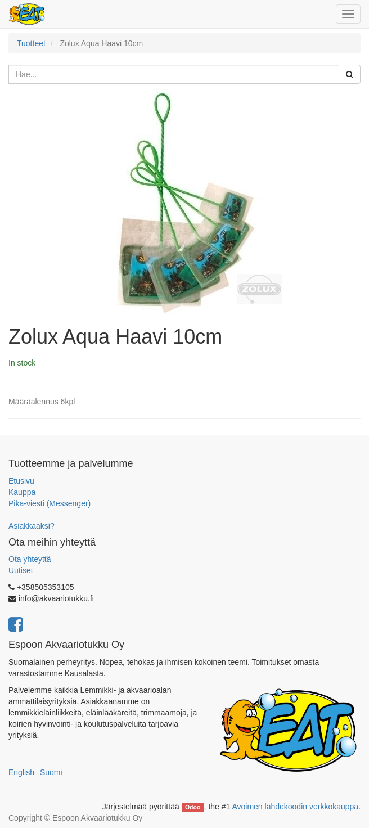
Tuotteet (31, 43)
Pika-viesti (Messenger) (49, 503)
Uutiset (20, 570)
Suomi (51, 772)
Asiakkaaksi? (31, 525)
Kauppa (21, 492)
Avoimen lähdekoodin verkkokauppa (295, 806)
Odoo (192, 807)
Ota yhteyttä (29, 559)
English (21, 772)
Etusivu (21, 480)
